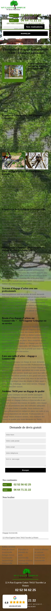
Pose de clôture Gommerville (8, 551)
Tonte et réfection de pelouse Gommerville (41, 552)
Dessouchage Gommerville (7, 561)
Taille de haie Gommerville (40, 559)
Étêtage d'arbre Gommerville (8, 556)
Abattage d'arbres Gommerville (25, 561)
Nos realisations (34, 27)
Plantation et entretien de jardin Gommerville (23, 554)
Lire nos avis (15, 606)
